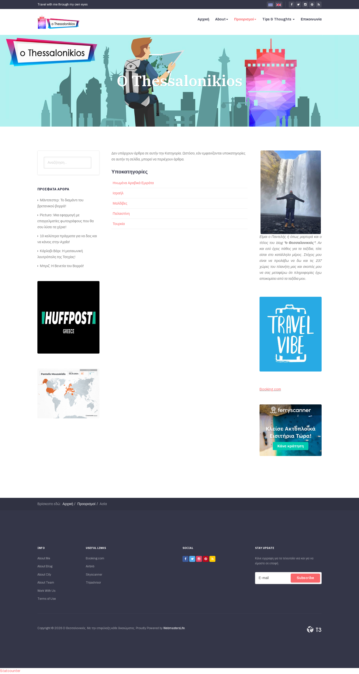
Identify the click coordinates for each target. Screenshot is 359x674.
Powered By (314, 629)
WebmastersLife (174, 628)
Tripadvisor (93, 582)
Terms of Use (46, 598)
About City (44, 574)
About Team (45, 582)
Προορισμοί (245, 19)
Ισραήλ (118, 193)
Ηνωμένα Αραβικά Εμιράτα (133, 183)
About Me (43, 558)
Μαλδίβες (120, 203)
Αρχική (203, 19)
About (221, 19)
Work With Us (46, 591)
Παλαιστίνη (121, 214)
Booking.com (270, 389)
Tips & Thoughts (278, 19)
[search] (67, 163)
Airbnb (90, 566)
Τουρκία (119, 224)
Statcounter (10, 671)
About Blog (44, 566)
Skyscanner (94, 574)
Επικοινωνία (311, 19)
